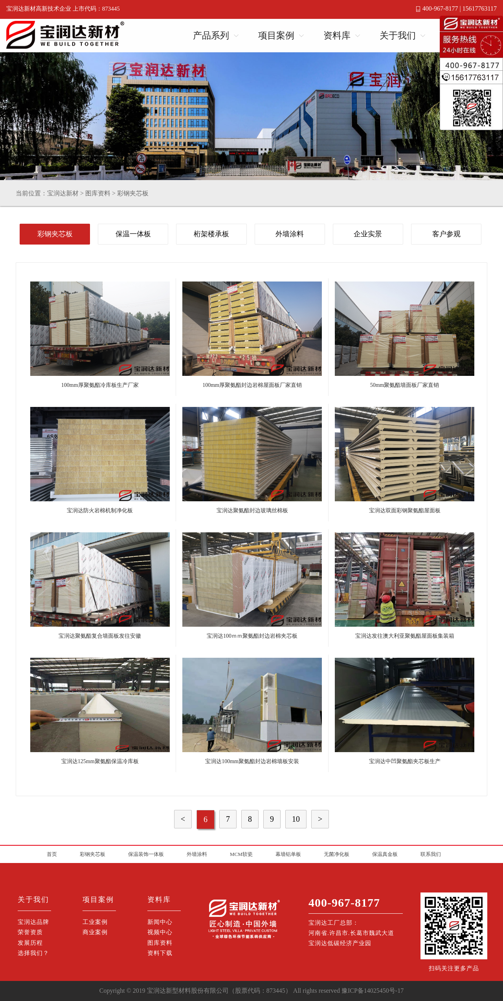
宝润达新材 (63, 193)
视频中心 (160, 932)
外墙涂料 (289, 234)
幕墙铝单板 (288, 854)
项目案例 (276, 35)
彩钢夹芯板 (133, 193)
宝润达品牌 (33, 922)
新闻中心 (160, 922)
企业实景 (368, 234)
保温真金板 (385, 854)
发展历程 (30, 943)
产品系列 (211, 35)
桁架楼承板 (211, 234)
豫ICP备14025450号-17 (372, 990)
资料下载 (160, 953)
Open (234, 34)
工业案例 (95, 922)
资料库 (337, 35)
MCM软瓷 (241, 854)
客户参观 (446, 234)
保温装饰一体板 (146, 854)
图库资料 (97, 193)
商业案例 (95, 932)
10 (296, 819)
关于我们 (398, 35)
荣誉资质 (30, 932)
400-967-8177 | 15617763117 (459, 8)
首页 (52, 854)
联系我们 (430, 854)
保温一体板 (133, 234)
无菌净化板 (336, 854)
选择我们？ (33, 953)
